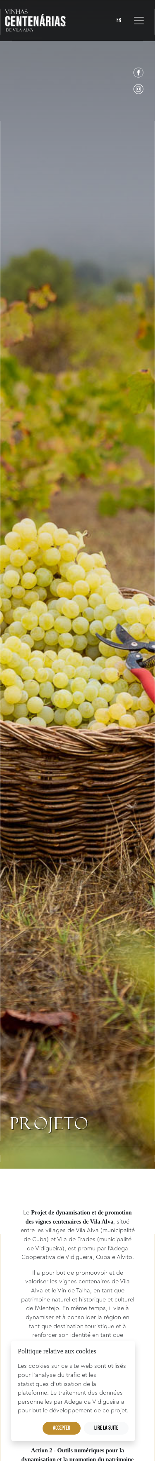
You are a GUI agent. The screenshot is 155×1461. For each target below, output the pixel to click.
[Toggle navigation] (139, 20)
